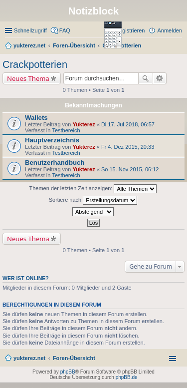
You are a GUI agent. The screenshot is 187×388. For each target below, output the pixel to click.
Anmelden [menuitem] (169, 30)
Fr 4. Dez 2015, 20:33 (127, 147)
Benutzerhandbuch (54, 162)
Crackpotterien (34, 64)
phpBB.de (127, 377)
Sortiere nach (93, 200)
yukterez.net (29, 358)
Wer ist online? (25, 278)
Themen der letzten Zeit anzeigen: (93, 188)
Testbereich (66, 130)
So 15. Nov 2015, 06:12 (130, 169)
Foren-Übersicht (74, 358)
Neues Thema (28, 78)
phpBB (67, 372)
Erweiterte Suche (160, 78)
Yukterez (83, 124)
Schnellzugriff (30, 30)
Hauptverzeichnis (52, 140)
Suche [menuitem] (179, 46)
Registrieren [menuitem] (130, 30)
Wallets (36, 117)
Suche (145, 78)
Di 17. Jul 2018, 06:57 (128, 124)
